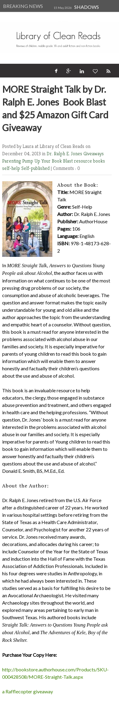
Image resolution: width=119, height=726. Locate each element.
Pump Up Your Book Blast (48, 161)
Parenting (12, 161)
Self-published (36, 168)
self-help (11, 168)
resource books (89, 161)
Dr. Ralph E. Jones (65, 153)
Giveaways (93, 153)
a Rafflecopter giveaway (27, 691)
